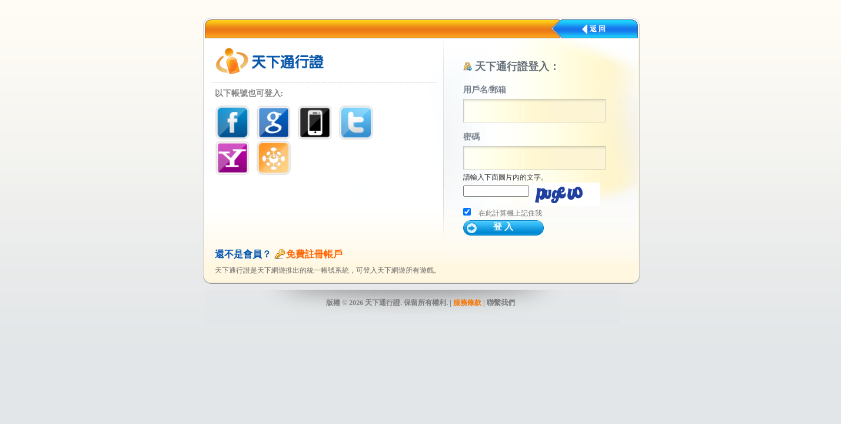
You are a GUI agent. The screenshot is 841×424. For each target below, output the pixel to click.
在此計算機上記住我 (510, 213)
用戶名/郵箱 (485, 89)
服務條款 (467, 303)
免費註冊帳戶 (314, 254)
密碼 (471, 136)
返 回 (598, 29)
